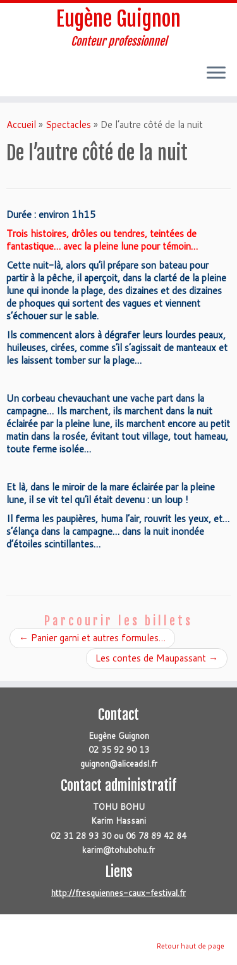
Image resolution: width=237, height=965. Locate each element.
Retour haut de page (190, 946)
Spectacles (68, 124)
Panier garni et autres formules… (92, 637)
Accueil (21, 124)
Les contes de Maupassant (156, 658)
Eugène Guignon (118, 19)
